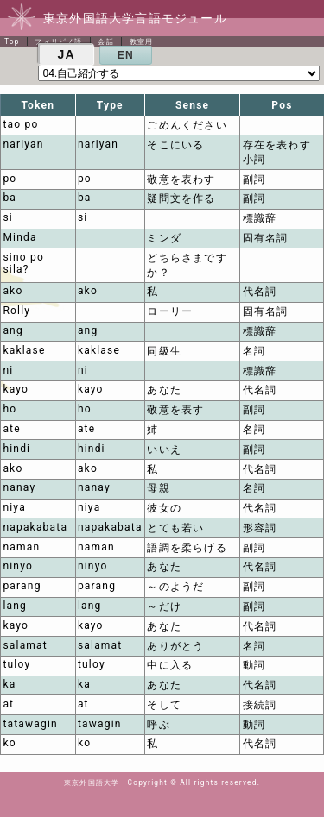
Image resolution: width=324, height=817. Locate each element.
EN (126, 55)
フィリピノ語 (58, 41)
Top (12, 41)
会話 (105, 41)
